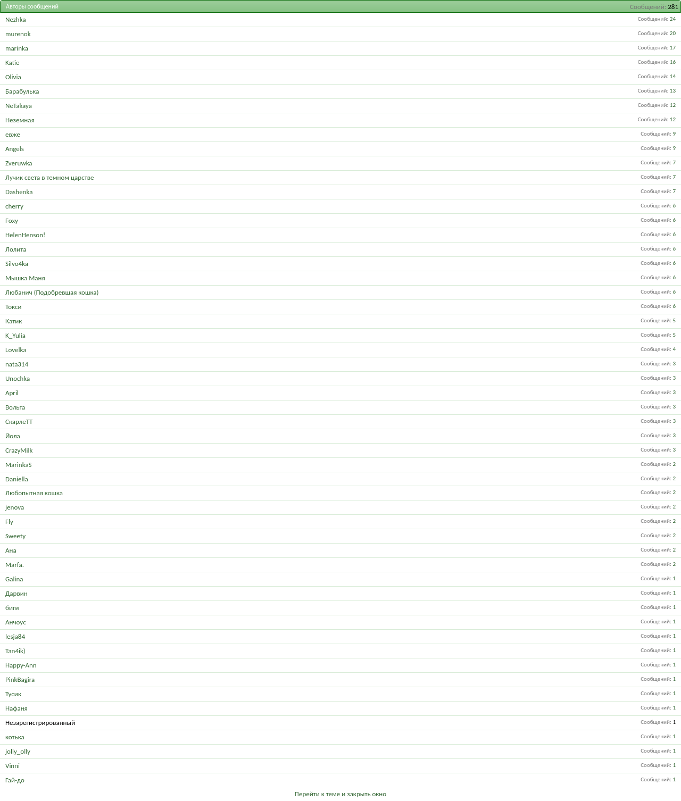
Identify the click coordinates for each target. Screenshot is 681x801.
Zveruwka (18, 163)
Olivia (13, 77)
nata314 (16, 364)
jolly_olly (17, 751)
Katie (12, 62)
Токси (13, 307)
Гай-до (14, 780)
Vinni (12, 766)
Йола (12, 436)
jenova (14, 507)
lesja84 (15, 636)
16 (673, 62)
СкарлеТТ (18, 421)
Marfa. (14, 565)
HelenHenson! (25, 235)
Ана (10, 550)
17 (673, 47)
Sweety (15, 536)
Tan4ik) (15, 651)
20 (673, 33)
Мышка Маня (25, 278)
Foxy (11, 220)
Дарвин (16, 593)
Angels (14, 149)
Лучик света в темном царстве (49, 177)
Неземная (20, 120)
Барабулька (22, 91)
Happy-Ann (21, 665)
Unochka (17, 378)
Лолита (15, 249)
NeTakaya (18, 106)
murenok (18, 34)
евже (12, 134)
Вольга (15, 407)
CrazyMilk (18, 450)
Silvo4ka (16, 264)
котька (14, 737)
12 (673, 105)
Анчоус (15, 622)
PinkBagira (20, 679)
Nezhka (15, 19)
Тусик (13, 694)
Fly (9, 521)
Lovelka (15, 350)
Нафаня (16, 708)
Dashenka (18, 192)
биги (12, 608)
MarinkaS (18, 465)
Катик (13, 321)
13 (673, 90)
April (12, 393)
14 (673, 76)
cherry (14, 206)
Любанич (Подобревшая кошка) (51, 292)
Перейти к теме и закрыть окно (340, 794)
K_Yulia (15, 335)
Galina (14, 579)
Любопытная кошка (34, 493)
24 (673, 18)
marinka (16, 48)
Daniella (16, 479)
